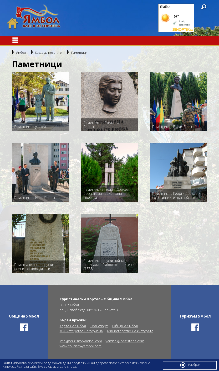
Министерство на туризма (81, 331)
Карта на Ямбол (73, 326)
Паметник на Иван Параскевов (38, 197)
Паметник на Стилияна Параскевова (101, 124)
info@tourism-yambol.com (81, 341)
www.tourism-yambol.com (81, 346)
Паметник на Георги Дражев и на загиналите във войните (176, 195)
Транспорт (99, 326)
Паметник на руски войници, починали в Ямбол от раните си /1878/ (108, 264)
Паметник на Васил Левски (173, 126)
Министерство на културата (130, 331)
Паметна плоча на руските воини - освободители (35, 266)
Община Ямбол (125, 326)
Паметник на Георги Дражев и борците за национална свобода (107, 193)
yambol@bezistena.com (125, 341)
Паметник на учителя (30, 126)
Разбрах (190, 365)
